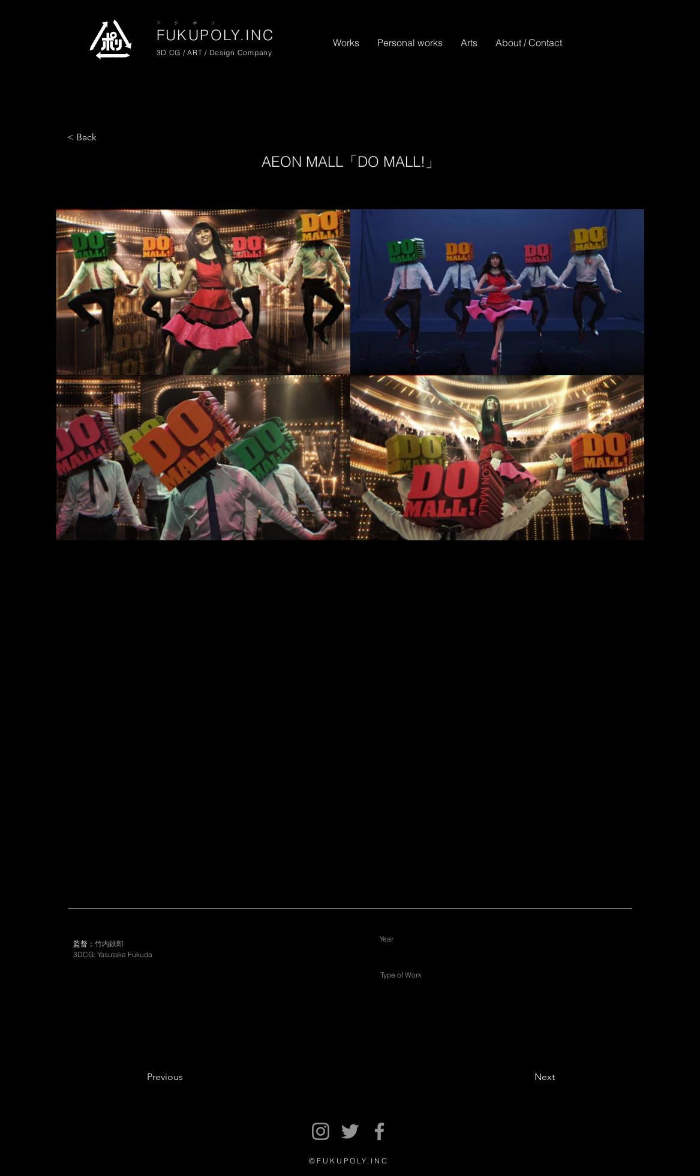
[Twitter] (350, 1131)
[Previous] (195, 1078)
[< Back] (89, 137)
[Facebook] (379, 1131)
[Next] (514, 1078)
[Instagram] (320, 1131)
